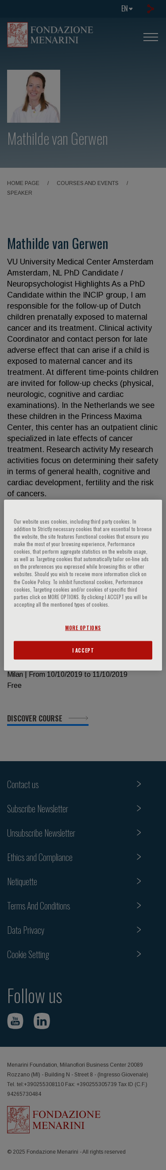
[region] (83, 585)
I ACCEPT (83, 649)
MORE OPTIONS (83, 627)
